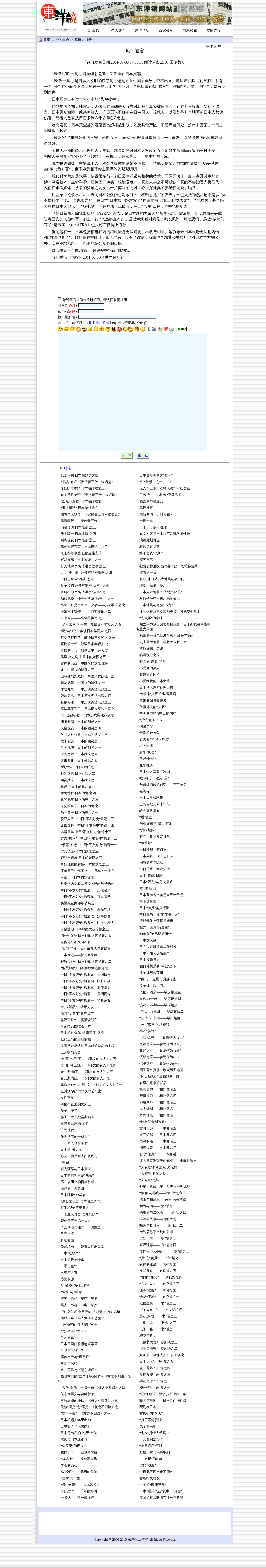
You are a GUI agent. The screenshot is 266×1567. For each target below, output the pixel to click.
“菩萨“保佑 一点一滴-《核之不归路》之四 (93, 1411)
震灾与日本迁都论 (74, 1463)
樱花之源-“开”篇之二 (155, 1404)
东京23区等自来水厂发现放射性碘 (164, 557)
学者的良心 (69, 1489)
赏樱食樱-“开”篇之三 (155, 1398)
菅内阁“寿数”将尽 (152, 685)
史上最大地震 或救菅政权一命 (163, 665)
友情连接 (213, 30)
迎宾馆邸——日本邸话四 (158, 1158)
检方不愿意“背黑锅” (154, 951)
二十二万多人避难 (153, 550)
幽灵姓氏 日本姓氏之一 (79, 803)
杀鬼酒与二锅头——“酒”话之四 (162, 1236)
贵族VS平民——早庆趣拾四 (160, 1022)
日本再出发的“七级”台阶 (79, 1456)
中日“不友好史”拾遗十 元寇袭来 (86, 913)
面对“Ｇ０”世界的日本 (77, 1037)
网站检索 (190, 30)
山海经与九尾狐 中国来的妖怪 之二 (89, 700)
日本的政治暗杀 (72, 1283)
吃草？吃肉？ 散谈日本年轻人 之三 (88, 661)
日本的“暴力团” (72, 1173)
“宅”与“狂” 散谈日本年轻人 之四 (86, 654)
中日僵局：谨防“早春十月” (159, 938)
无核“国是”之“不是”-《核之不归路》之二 (91, 1430)
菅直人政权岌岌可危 (154, 860)
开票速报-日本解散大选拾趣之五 (85, 952)
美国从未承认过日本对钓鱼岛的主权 (88, 1069)
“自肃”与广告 (70, 1501)
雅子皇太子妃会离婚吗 (77, 1140)
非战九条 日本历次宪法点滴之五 (86, 713)
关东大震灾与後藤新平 (77, 1417)
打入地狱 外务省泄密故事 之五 (83, 589)
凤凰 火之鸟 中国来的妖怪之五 (83, 680)
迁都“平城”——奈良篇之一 (159, 1320)
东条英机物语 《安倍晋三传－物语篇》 (90, 518)
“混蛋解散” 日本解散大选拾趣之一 (86, 991)
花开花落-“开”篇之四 (155, 1391)
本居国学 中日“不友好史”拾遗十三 (88, 855)
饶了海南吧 (147, 1450)
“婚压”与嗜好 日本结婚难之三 (83, 512)
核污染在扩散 (150, 570)
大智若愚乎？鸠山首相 (156, 1255)
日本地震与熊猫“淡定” (156, 628)
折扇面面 (67, 1263)
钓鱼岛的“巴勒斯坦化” (156, 957)
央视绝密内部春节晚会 (77, 926)
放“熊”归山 (147, 912)
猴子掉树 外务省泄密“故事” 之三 (85, 609)
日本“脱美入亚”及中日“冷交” (161, 1514)
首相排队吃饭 (149, 1501)
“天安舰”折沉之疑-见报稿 (158, 1190)
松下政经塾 (147, 925)
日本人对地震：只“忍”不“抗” (161, 615)
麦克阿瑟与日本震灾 (76, 1192)
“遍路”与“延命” (72, 1315)
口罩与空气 (69, 1289)
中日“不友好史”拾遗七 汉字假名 (86, 939)
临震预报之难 (149, 678)
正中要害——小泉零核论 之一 (83, 641)
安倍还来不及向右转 (76, 965)
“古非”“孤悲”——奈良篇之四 (160, 1301)
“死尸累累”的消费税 (154, 1048)
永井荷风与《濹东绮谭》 (79, 1393)
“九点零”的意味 (151, 641)
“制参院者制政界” (152, 1145)
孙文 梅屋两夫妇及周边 (79, 1179)
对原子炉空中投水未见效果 (159, 622)
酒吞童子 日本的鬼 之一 (79, 836)
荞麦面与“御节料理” (154, 763)
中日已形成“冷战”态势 (77, 602)
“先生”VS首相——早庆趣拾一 (161, 1041)
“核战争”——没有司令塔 (79, 1482)
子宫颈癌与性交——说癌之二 (82, 1251)
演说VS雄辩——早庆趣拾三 (160, 1028)
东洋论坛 (142, 30)
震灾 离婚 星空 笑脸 (79, 1322)
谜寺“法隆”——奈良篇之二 (159, 1314)
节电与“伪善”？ (72, 1374)
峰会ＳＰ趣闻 (149, 834)
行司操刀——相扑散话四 (158, 1119)
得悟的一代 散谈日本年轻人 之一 (86, 674)
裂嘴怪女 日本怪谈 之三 (78, 563)
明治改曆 (146, 750)
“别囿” (65, 1186)
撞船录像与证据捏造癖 (156, 944)
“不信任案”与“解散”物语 (79, 1348)
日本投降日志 (149, 983)
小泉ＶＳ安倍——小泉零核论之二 (86, 635)
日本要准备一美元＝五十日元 (161, 918)
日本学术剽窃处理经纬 (156, 711)
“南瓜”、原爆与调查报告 (157, 1002)
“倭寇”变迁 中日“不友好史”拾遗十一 (89, 868)
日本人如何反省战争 (154, 976)
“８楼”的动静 (151, 1482)
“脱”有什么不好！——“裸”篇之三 (164, 1275)
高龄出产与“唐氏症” (75, 1380)
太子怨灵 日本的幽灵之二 (81, 764)
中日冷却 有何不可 (154, 873)
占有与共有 (69, 1296)
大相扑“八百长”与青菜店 (157, 717)
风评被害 (146, 531)
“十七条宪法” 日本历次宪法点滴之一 (89, 738)
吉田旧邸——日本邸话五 (158, 1151)
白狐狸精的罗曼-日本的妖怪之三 (85, 888)
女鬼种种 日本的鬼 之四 (78, 816)
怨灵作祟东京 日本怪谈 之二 (84, 570)
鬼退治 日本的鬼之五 (76, 810)
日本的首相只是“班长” (77, 1199)
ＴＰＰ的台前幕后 (74, 1166)
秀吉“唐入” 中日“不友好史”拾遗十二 (89, 862)
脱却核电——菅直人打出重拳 (82, 1270)
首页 (46, 40)
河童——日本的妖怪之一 (79, 901)
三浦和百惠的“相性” (75, 1147)
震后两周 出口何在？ (156, 538)
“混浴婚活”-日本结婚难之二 (81, 531)
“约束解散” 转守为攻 (77, 1030)
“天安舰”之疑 (149, 1203)
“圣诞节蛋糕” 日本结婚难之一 (83, 525)
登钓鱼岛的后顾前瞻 (76, 1063)
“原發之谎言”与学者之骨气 (81, 1225)
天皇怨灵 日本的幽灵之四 (81, 751)
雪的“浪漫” (147, 1489)
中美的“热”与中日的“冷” (157, 737)
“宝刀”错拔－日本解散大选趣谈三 (86, 972)
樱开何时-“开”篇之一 (155, 1411)
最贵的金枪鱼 (149, 756)
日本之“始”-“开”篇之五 (156, 1385)
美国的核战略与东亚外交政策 (161, 1521)
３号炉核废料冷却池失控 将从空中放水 (169, 635)
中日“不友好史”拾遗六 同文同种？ (87, 946)
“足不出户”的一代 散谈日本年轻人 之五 (91, 648)
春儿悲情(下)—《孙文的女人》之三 (87, 1095)
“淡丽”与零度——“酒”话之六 (160, 1216)
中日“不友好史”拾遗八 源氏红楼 (86, 933)
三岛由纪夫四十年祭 (154, 827)
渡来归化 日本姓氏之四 (79, 784)
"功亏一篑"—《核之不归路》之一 (85, 1437)
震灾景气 (146, 583)
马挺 (78, 40)
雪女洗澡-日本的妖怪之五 (80, 875)
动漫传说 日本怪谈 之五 (78, 550)
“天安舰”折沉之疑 (152, 1197)
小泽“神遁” (147, 1054)
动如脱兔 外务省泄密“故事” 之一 (87, 622)
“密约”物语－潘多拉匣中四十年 (162, 1417)
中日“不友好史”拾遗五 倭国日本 (86, 998)
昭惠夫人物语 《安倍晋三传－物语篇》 (91, 538)
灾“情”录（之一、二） (156, 505)
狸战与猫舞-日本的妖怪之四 (83, 881)
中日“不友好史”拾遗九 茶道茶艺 (86, 920)
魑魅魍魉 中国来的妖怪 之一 (83, 706)
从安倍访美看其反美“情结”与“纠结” (87, 907)
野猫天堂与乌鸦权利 (154, 1476)
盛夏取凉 (67, 1302)
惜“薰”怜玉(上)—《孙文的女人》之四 (88, 1088)
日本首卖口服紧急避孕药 (79, 1367)
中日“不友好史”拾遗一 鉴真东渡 (86, 1024)
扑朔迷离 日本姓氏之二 (78, 797)
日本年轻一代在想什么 (156, 879)
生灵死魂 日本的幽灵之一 (81, 771)
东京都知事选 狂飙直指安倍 (81, 576)
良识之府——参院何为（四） (161, 1067)
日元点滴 (67, 1257)
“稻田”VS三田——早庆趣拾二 (161, 1035)
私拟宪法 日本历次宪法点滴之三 (86, 725)
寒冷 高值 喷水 (153, 609)
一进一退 (146, 544)
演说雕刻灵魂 (149, 563)
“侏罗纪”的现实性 (74, 1469)
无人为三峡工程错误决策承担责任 (164, 512)
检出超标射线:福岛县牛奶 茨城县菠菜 (170, 589)
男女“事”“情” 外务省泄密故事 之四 (86, 596)
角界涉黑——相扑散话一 (158, 1139)
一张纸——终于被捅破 (77, 1521)
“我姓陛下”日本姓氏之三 (79, 790)
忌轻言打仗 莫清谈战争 (79, 1043)
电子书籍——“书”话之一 (157, 1352)
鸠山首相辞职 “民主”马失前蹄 (162, 1223)
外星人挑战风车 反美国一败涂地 (164, 1210)
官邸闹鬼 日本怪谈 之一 (81, 583)
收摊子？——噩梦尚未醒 (79, 1476)
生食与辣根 (69, 1387)
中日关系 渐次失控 (154, 892)
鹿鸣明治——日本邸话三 (158, 1164)
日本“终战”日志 (151, 899)
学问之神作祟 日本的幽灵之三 (84, 758)
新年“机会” (147, 776)
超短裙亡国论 (149, 698)
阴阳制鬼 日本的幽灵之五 (81, 745)
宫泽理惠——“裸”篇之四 (157, 1268)
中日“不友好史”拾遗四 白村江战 (86, 1004)
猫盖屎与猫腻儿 (151, 525)
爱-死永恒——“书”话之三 (158, 1339)
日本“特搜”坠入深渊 (154, 931)
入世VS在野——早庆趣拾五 (160, 1015)
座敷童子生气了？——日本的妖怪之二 (89, 894)
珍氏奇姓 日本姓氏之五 (79, 777)
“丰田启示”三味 (151, 1469)
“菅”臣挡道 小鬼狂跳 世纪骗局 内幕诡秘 (90, 1335)
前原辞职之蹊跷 (151, 672)
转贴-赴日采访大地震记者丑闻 (161, 602)
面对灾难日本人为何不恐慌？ (82, 1341)
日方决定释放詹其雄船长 (158, 970)
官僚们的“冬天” (151, 1437)
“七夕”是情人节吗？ (154, 1456)
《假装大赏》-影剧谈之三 (158, 1365)
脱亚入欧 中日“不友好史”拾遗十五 (87, 842)
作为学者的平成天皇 (76, 1160)
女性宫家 (67, 1121)
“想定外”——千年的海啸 (79, 1514)
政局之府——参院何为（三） (161, 1074)
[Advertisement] (134, 278)
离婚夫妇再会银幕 (153, 724)
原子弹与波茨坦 (151, 996)
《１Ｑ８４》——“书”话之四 (161, 1333)
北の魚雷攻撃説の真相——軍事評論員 (168, 1184)
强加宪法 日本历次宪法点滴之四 (86, 719)
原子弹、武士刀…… (154, 1009)
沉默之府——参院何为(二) (159, 1080)
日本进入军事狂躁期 (154, 795)
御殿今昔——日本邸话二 (158, 1171)
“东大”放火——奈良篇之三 (159, 1307)
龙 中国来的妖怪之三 (77, 693)
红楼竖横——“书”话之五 (157, 1326)
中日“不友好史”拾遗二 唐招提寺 (86, 1017)
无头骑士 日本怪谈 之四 (78, 557)
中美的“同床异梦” (152, 1508)
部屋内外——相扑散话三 (158, 1126)
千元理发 (67, 1153)
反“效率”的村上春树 (75, 1309)
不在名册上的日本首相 (77, 1205)
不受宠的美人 (149, 691)
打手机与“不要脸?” (75, 1231)
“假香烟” (145, 866)
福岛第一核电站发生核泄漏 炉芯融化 (166, 659)
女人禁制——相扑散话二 (158, 1132)
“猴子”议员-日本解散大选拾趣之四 (86, 959)
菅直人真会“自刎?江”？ (80, 1238)
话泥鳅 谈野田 (72, 1212)
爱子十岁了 (69, 1134)
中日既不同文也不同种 (156, 1495)
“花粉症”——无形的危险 (79, 1495)
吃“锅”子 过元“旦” (154, 801)
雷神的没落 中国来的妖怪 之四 (85, 687)
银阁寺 (144, 814)
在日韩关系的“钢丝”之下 (157, 989)
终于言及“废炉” (151, 576)
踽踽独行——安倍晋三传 (79, 544)
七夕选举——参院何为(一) (159, 1087)
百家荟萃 (166, 30)
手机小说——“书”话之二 (157, 1346)
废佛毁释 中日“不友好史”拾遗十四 (87, 849)
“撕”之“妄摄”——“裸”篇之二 (160, 1281)
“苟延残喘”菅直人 (74, 1354)
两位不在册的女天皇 (76, 1127)
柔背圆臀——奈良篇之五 (158, 1294)
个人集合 (118, 30)
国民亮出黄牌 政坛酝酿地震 (161, 1093)
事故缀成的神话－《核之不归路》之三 (89, 1424)
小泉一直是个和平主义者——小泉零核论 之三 (95, 628)
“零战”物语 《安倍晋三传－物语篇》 (88, 505)
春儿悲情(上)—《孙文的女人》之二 (87, 1101)
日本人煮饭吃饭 (151, 821)
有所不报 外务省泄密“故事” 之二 (85, 615)
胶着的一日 (147, 596)
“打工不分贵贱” (151, 1443)
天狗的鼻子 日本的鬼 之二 (81, 829)
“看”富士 (145, 840)
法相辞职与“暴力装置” (156, 847)
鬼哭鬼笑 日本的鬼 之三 (79, 823)
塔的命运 (146, 769)
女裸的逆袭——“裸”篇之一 (159, 1288)
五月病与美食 (71, 1076)
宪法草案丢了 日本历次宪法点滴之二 (89, 732)
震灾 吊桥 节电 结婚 (79, 1328)
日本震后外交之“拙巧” (156, 499)
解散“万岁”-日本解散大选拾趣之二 (86, 985)
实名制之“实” (151, 1463)
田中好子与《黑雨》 (76, 1450)
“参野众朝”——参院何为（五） (162, 1061)
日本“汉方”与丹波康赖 (156, 905)
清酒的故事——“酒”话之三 (159, 1242)
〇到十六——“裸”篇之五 (157, 1262)
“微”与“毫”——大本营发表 (80, 1508)
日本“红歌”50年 (72, 1276)
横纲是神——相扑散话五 (158, 1113)
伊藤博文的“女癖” (152, 730)
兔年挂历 (146, 789)
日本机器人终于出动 (76, 1443)
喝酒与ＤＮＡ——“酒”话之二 (161, 1249)
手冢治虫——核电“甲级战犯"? (161, 518)
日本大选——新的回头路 (79, 978)
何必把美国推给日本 (76, 1050)
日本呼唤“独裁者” (74, 1218)
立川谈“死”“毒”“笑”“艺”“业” (81, 1114)
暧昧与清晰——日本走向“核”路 (162, 1424)
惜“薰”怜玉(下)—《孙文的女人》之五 (88, 1082)
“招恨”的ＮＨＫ (151, 743)
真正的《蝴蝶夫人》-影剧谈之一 (163, 1378)
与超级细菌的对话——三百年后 (163, 808)
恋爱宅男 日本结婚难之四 (79, 499)
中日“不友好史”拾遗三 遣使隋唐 (86, 1011)
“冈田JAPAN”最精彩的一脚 (159, 1100)
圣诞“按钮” (147, 782)
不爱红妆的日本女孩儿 (156, 704)
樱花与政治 (147, 1359)
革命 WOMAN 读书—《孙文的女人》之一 (92, 1108)
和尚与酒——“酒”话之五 (157, 1229)
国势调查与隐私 (151, 886)
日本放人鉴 (147, 964)
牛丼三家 (67, 1361)
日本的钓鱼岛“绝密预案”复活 (82, 1056)
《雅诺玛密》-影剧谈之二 (158, 1372)
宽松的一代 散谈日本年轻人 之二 (86, 667)
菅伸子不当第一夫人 (76, 1244)
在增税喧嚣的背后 (153, 1106)
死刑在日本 (147, 1430)
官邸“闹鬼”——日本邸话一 (159, 1177)
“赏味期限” (147, 853)
